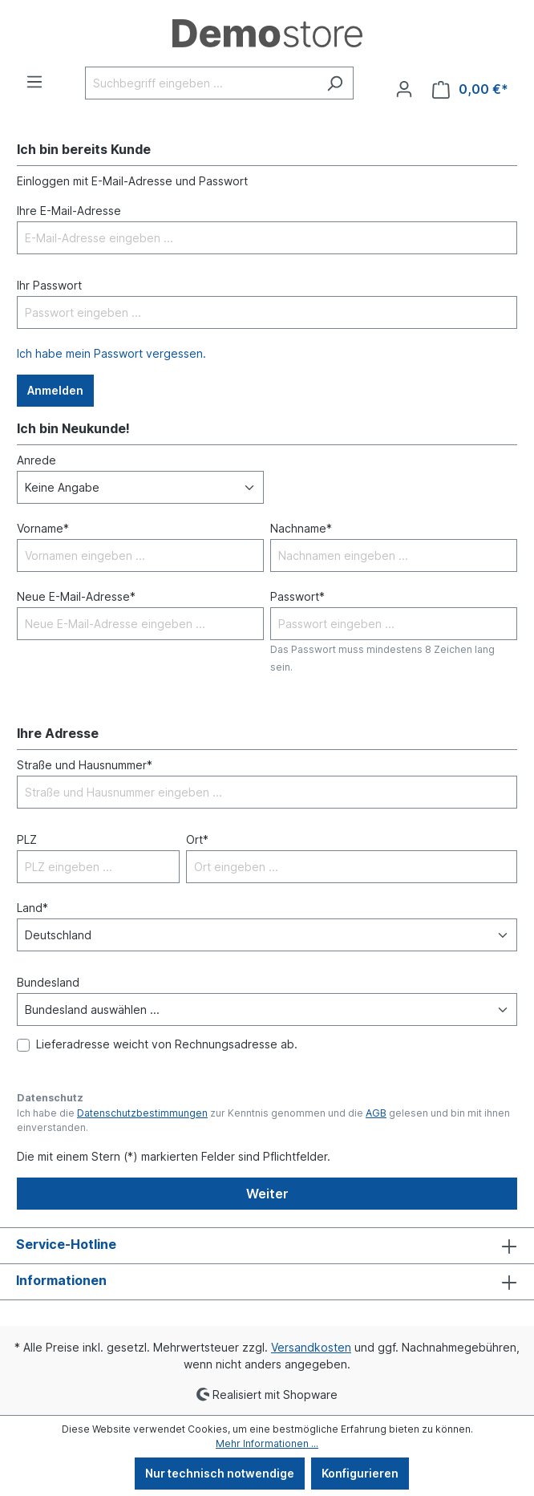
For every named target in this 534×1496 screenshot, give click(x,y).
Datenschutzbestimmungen (142, 1113)
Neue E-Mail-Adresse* (76, 596)
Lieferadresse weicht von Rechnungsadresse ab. (166, 1044)
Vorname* (43, 528)
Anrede (36, 460)
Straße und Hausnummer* (84, 765)
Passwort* (297, 596)
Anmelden (55, 390)
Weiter (267, 1194)
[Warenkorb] (470, 89)
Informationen (61, 1280)
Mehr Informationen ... (267, 1443)
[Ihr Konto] (404, 89)
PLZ (27, 839)
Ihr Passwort (49, 285)
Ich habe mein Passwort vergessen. (111, 353)
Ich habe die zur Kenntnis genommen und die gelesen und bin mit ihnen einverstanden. (263, 1120)
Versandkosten (311, 1347)
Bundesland (48, 982)
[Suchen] (335, 83)
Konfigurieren (360, 1473)
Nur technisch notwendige (219, 1473)
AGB (376, 1113)
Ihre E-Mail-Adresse (69, 210)
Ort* (197, 839)
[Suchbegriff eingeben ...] (201, 83)
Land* (32, 907)
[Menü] (34, 82)
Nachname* (301, 528)
